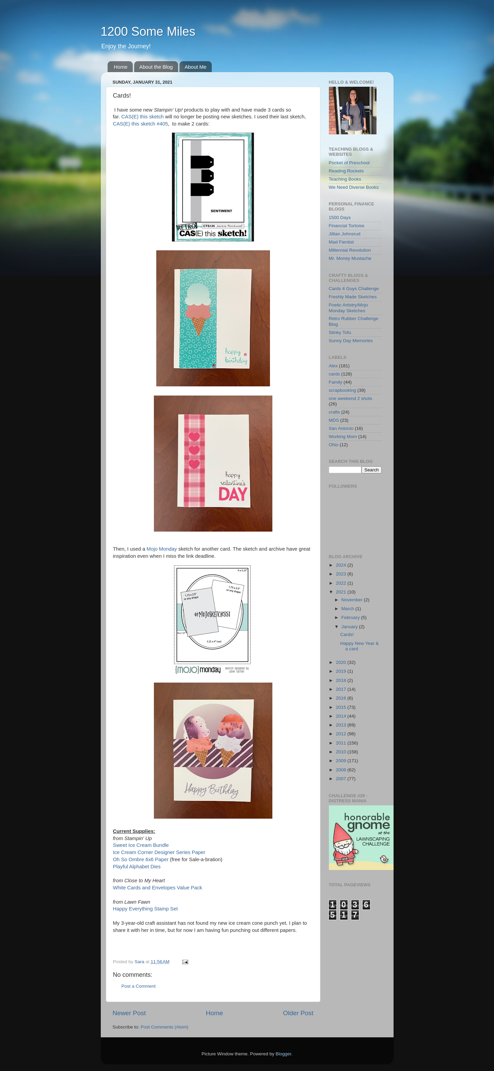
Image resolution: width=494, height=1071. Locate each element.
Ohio (334, 444)
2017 (341, 689)
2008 (341, 769)
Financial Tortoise (347, 225)
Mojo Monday (162, 549)
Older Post (298, 1013)
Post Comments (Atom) (164, 1027)
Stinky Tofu (340, 332)
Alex (333, 365)
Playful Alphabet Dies (137, 866)
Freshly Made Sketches (353, 296)
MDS (334, 420)
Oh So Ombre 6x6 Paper (141, 859)
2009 (341, 760)
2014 (341, 716)
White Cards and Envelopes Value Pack (157, 887)
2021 (341, 592)
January (350, 626)
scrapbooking (342, 390)
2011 (341, 743)
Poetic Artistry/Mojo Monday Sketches (348, 307)
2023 (341, 573)
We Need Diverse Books (354, 187)
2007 (341, 778)
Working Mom (343, 436)
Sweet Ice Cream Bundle (141, 845)
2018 (341, 680)
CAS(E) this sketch (142, 116)
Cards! (347, 634)
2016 (341, 698)
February (351, 617)
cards (334, 373)
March (348, 608)
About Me (195, 67)
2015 (341, 707)
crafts (334, 412)
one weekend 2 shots (350, 398)
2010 (341, 751)
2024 (341, 565)
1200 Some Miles (148, 31)
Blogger (283, 1053)
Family (335, 382)
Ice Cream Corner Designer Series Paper (159, 852)
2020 (341, 662)
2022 (341, 583)
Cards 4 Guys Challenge (354, 288)
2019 (341, 671)
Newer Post (129, 1013)
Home (120, 67)
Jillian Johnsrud (345, 233)
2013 (341, 724)
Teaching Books (345, 179)
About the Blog (156, 67)
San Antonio (341, 428)
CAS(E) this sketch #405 (140, 124)
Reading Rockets (346, 170)
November (352, 599)
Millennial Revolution (350, 250)
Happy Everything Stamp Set (145, 908)
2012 (341, 733)
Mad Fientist (341, 242)
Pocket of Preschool (349, 162)
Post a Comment (139, 986)
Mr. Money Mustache (350, 258)
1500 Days (340, 217)
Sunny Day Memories (351, 340)
